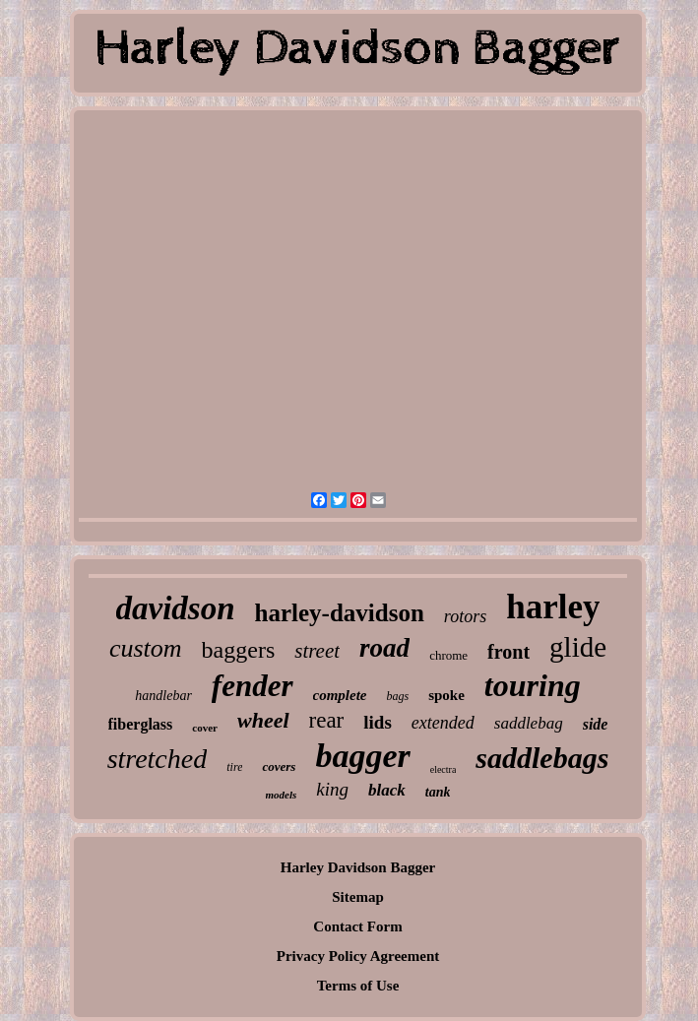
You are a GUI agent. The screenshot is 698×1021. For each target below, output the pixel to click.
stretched (157, 758)
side (595, 724)
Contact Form (357, 926)
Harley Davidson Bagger (358, 867)
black (387, 790)
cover (205, 728)
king (332, 789)
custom (145, 648)
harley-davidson (339, 613)
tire (234, 767)
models (281, 794)
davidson (175, 608)
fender (252, 686)
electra (443, 769)
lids (377, 722)
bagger (362, 755)
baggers (239, 650)
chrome (448, 655)
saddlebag (528, 723)
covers (278, 766)
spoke (446, 695)
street (317, 651)
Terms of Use (358, 985)
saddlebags (542, 757)
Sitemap (358, 897)
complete (340, 695)
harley (553, 607)
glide (577, 647)
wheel (263, 720)
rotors (465, 616)
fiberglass (140, 724)
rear (327, 720)
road (384, 648)
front (508, 652)
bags (398, 696)
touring (532, 685)
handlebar (163, 695)
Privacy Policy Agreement (358, 956)
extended (443, 723)
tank (438, 792)
